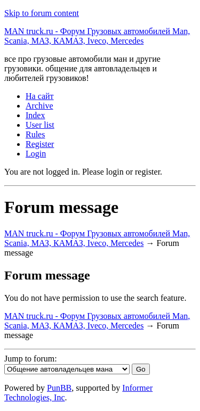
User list (40, 124)
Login (36, 153)
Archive (39, 105)
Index (35, 115)
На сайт (40, 96)
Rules (35, 134)
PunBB (59, 387)
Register (40, 144)
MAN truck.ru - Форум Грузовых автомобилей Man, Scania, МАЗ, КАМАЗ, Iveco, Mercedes (97, 36)
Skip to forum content (41, 13)
